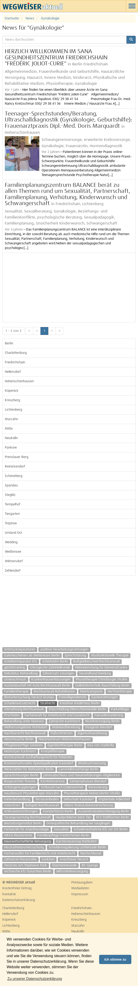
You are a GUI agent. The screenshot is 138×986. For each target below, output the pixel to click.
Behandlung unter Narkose (24, 721)
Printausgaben (81, 882)
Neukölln (11, 438)
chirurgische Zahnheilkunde (50, 667)
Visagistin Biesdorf (98, 727)
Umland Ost (13, 532)
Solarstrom (12, 805)
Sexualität (61, 829)
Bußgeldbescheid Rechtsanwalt (96, 661)
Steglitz (10, 495)
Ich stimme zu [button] (115, 959)
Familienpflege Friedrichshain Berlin (63, 835)
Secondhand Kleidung (95, 673)
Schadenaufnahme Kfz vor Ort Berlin (101, 829)
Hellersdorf (13, 371)
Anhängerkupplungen (20, 787)
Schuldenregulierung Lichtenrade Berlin (77, 847)
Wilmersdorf (14, 561)
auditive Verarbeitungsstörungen (64, 649)
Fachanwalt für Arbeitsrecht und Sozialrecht (57, 715)
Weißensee (13, 551)
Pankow (11, 447)
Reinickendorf (15, 466)
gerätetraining (14, 667)
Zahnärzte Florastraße (20, 859)
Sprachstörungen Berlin (21, 775)
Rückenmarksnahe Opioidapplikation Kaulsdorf (38, 763)
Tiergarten (12, 514)
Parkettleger (120, 709)
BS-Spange (90, 865)
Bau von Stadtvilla (100, 745)
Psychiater (12, 715)
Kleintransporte (91, 691)
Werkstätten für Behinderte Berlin (29, 769)
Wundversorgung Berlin (102, 721)
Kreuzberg (12, 400)
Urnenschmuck (15, 679)
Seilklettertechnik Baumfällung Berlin (102, 685)
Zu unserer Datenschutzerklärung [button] (34, 979)
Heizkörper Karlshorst (20, 751)
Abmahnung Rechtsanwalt (24, 709)
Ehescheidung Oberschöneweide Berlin (77, 709)
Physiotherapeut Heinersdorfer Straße (92, 793)
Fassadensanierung (109, 715)
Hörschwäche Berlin (19, 739)
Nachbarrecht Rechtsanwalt (25, 733)
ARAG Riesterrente (18, 835)
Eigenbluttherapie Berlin (65, 745)
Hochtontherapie (120, 691)
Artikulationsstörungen (21, 811)
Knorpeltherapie (52, 751)
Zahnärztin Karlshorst (64, 721)
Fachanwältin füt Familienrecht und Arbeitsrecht (39, 853)
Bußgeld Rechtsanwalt (42, 805)
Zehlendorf (12, 570)
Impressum (79, 894)
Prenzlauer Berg (16, 457)
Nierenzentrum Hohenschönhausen (65, 739)
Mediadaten (80, 888)
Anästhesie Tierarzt (74, 859)
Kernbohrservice (52, 781)
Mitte (9, 428)
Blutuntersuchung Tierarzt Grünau (29, 697)
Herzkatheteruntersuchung (24, 847)
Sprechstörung (75, 655)
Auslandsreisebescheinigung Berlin (103, 811)
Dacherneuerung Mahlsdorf (76, 841)
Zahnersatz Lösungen (58, 673)
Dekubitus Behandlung (20, 673)
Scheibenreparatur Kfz (20, 661)
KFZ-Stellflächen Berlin (112, 817)
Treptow (11, 523)
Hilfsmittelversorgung (72, 871)
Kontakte (9, 894)
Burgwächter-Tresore (19, 781)
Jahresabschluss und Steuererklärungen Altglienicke (81, 775)
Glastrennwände (64, 865)
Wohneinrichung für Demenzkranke (101, 667)
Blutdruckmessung (92, 763)
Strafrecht (47, 703)
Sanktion (48, 859)
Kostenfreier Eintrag (17, 888)
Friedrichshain (15, 362)
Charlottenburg (16, 353)
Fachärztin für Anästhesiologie (26, 829)
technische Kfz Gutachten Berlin (27, 871)
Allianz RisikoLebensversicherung (88, 805)
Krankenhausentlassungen (51, 679)
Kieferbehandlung (17, 799)
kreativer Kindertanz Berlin (79, 703)
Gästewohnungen (104, 697)
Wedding (11, 542)
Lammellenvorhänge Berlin (78, 769)
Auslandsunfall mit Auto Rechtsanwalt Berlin (37, 685)
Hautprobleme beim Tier (73, 817)
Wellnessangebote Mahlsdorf (25, 727)
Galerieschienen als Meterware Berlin (32, 655)
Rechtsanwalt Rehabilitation (54, 691)
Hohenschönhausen (19, 381)
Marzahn (11, 419)
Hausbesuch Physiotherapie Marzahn (31, 793)
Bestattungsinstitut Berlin (22, 823)
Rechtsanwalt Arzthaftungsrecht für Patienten (38, 757)
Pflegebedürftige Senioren (23, 745)
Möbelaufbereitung (66, 727)
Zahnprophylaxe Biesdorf (88, 781)
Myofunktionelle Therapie (110, 655)
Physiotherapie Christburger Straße (101, 679)
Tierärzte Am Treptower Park (25, 865)
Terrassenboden (47, 799)
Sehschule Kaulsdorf (79, 799)
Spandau (11, 485)
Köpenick (11, 390)
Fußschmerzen (61, 733)
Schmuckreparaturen (19, 649)
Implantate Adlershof (114, 799)
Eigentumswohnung (92, 733)
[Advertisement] (69, 287)
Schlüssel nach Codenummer (62, 787)
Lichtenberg (13, 409)
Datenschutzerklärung (18, 900)
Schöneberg (13, 476)
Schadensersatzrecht (19, 703)
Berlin (9, 343)
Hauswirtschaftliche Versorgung (27, 841)
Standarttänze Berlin (58, 811)
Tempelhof (12, 504)
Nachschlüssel (90, 853)
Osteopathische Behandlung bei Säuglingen (78, 823)
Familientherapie (16, 691)
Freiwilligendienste (72, 697)
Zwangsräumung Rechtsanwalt (27, 817)
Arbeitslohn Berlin (55, 661)
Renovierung (98, 787)
